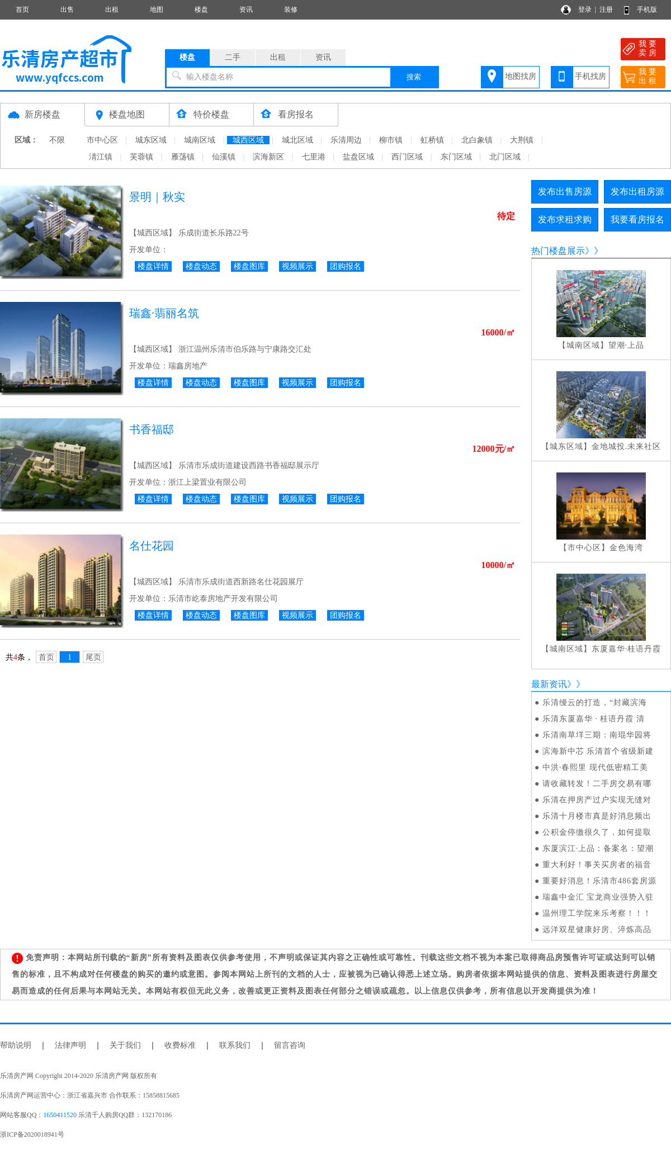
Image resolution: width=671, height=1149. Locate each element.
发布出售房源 (565, 191)
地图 (156, 9)
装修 (290, 9)
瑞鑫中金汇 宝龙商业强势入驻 (598, 897)
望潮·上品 (626, 345)
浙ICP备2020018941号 (32, 1134)
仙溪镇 (223, 157)
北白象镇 (477, 140)
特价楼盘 (211, 114)
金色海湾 (626, 547)
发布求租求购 (565, 219)
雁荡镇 (183, 157)
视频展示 (297, 266)
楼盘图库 (249, 266)
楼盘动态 (201, 266)
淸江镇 (100, 157)
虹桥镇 (432, 140)
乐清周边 (346, 140)
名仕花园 (151, 546)
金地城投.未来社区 (626, 446)
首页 (22, 9)
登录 (585, 9)
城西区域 (248, 140)
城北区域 (297, 140)
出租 (112, 9)
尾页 (93, 657)
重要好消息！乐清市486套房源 (599, 881)
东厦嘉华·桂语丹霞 (626, 649)
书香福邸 (151, 429)
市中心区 (102, 140)
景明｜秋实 (157, 197)
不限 (57, 140)
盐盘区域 (358, 157)
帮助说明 (15, 1045)
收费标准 (180, 1045)
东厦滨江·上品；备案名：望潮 (598, 848)
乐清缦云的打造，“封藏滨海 (594, 702)
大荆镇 (521, 140)
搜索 (414, 77)
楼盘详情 (153, 266)
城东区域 (151, 140)
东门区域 (456, 157)
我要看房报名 (637, 219)
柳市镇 (391, 140)
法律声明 (70, 1045)
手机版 (647, 9)
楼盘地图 (127, 114)
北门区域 (505, 157)
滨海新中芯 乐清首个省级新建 (598, 751)
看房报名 (296, 114)
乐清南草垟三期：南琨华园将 (596, 735)
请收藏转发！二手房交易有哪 (596, 783)
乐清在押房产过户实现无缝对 (596, 800)
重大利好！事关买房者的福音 (596, 864)
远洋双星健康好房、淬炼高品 (596, 929)
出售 (67, 9)
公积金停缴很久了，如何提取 (596, 832)
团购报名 (345, 266)
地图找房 (520, 76)
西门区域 (407, 157)
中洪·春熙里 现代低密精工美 (595, 767)
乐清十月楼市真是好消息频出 (596, 816)
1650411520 (60, 1115)
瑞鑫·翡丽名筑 (164, 313)
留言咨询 (289, 1045)
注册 (606, 9)
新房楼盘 (42, 114)
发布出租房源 (637, 191)
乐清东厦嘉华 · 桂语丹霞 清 (593, 719)
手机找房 (590, 76)
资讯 (246, 9)
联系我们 (235, 1045)
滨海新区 (268, 157)
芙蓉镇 (141, 157)
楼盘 (201, 9)
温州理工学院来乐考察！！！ (596, 913)
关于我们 (125, 1045)
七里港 (313, 157)
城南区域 (199, 140)
